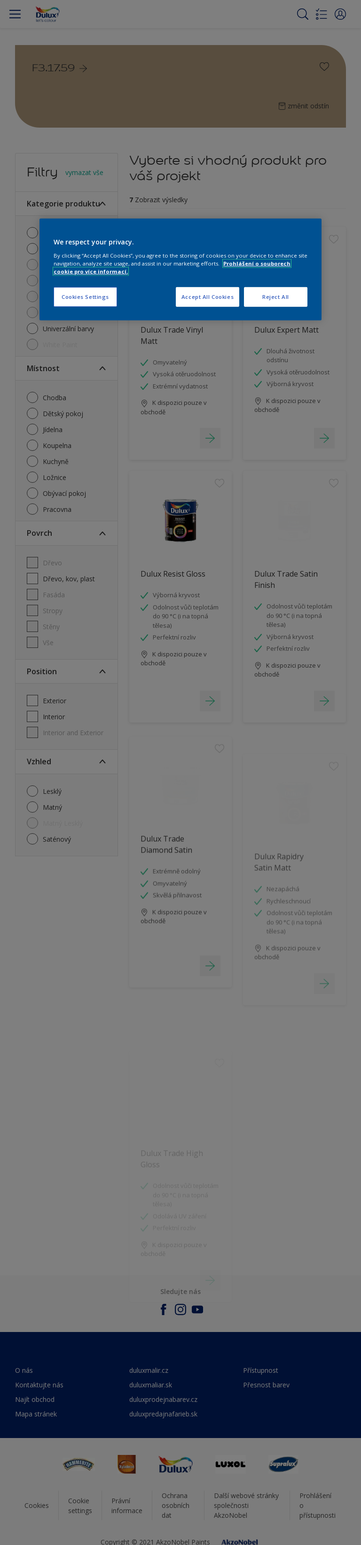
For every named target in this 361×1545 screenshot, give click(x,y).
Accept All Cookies (207, 296)
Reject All (275, 296)
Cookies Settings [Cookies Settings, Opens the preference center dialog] (85, 296)
